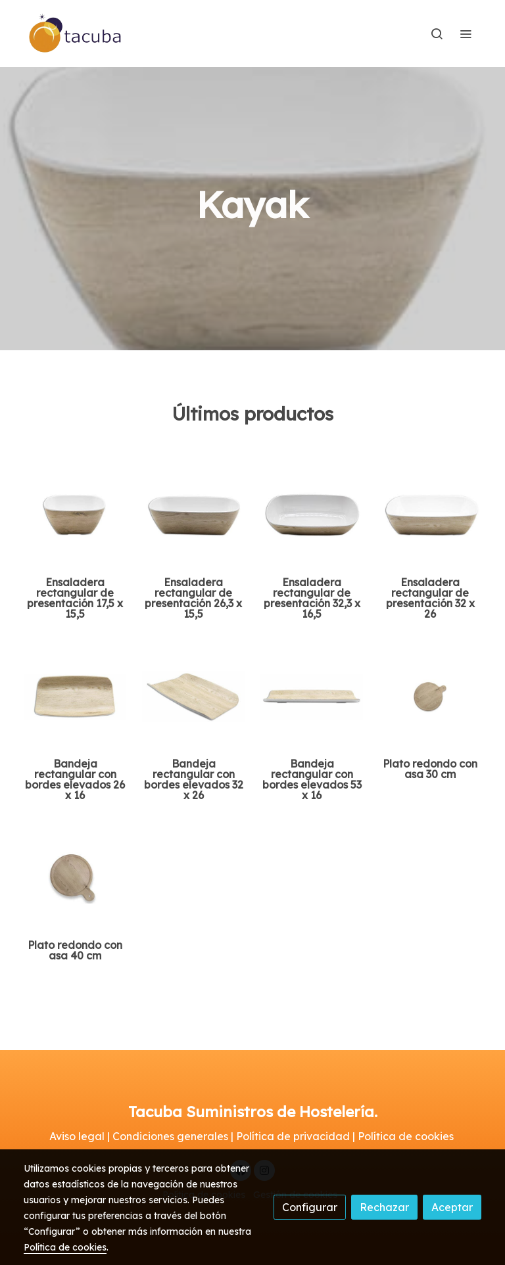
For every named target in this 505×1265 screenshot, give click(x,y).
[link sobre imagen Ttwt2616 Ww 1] (75, 696)
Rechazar (384, 1207)
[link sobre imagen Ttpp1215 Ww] (75, 878)
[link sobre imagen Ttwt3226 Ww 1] (193, 696)
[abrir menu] (465, 33)
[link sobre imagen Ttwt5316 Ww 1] (311, 696)
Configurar (309, 1207)
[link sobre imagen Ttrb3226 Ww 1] (430, 515)
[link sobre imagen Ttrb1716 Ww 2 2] (75, 515)
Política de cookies (65, 1247)
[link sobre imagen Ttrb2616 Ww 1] (193, 515)
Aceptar (452, 1207)
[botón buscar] (436, 33)
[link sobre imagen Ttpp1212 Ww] (430, 696)
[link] (75, 33)
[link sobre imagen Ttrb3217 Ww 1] (311, 515)
